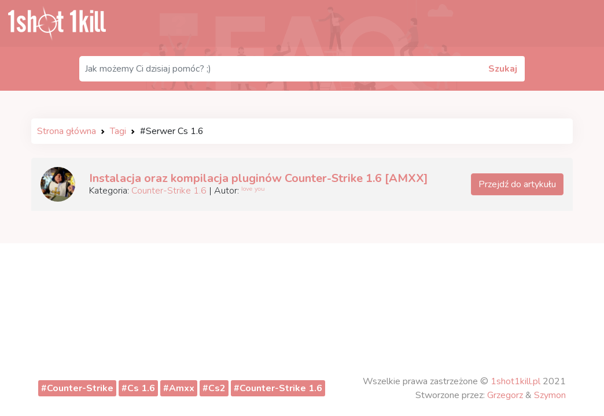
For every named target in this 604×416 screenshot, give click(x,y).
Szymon (550, 395)
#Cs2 (214, 388)
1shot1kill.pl (515, 381)
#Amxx (178, 388)
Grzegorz (505, 395)
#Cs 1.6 (138, 388)
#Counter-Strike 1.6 (278, 388)
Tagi (118, 131)
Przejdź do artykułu (517, 184)
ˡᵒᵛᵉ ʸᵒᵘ (252, 190)
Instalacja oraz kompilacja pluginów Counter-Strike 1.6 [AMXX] (258, 178)
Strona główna (66, 131)
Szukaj (502, 68)
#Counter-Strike (77, 388)
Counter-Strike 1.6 (169, 190)
